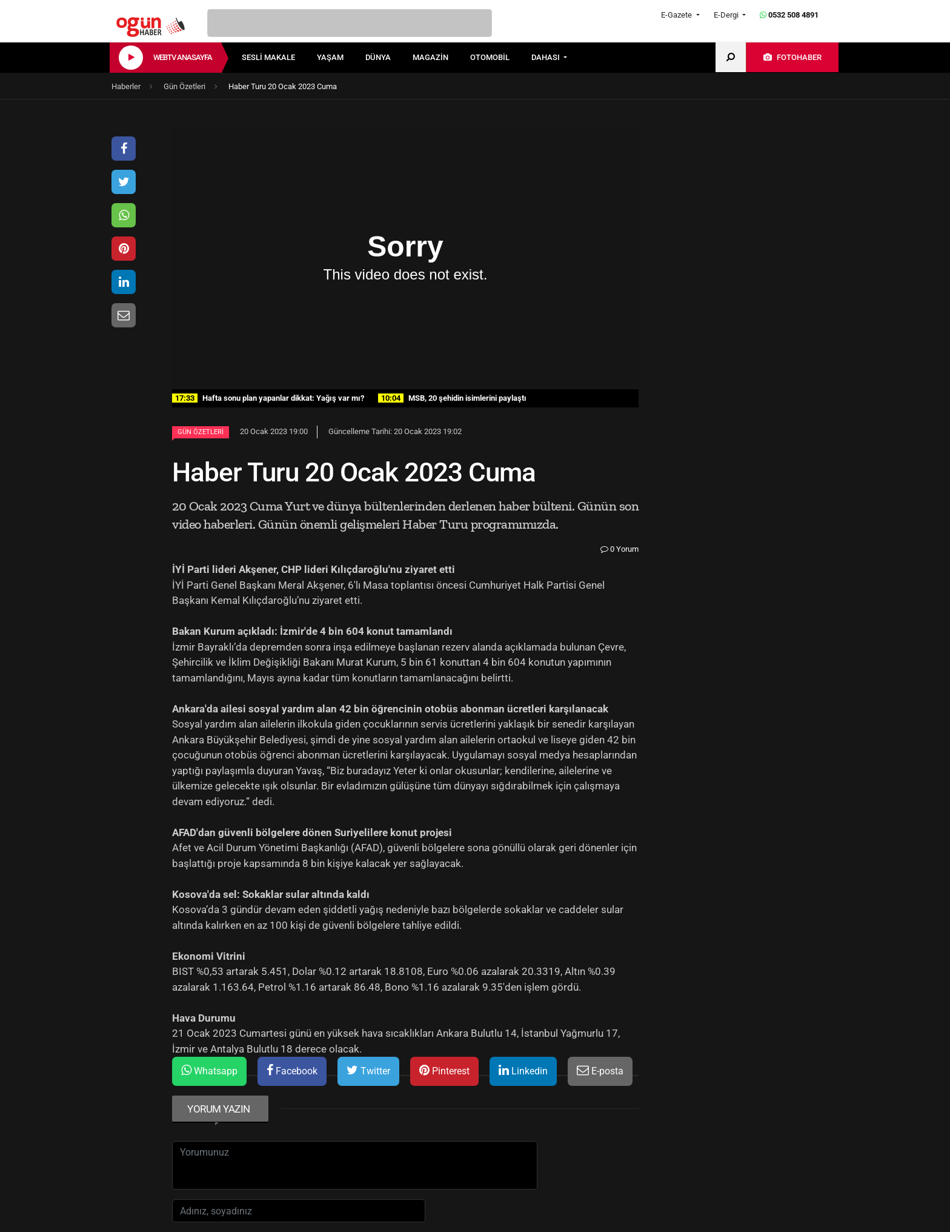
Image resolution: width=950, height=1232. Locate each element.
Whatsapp (209, 1070)
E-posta (600, 1070)
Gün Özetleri (201, 432)
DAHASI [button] (546, 57)
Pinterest (444, 1070)
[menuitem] (279, 57)
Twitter (368, 1070)
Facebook (292, 1070)
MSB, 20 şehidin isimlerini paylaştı (452, 398)
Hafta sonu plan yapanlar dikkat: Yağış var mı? (268, 398)
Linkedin (523, 1070)
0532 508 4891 (789, 14)
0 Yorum (619, 549)
